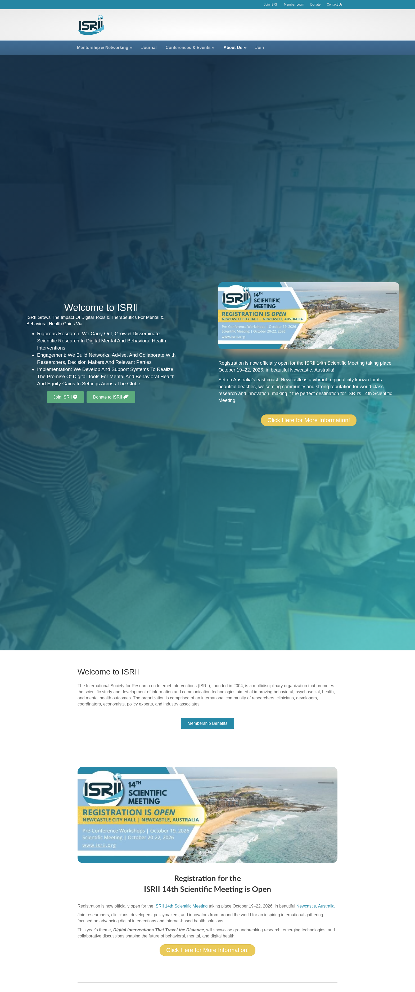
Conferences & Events (188, 47)
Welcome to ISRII (108, 671)
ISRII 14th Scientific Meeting (335, 363)
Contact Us (334, 4)
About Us (232, 47)
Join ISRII (271, 4)
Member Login (294, 4)
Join (259, 47)
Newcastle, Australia (311, 370)
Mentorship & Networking (102, 47)
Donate (315, 4)
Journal (149, 47)
